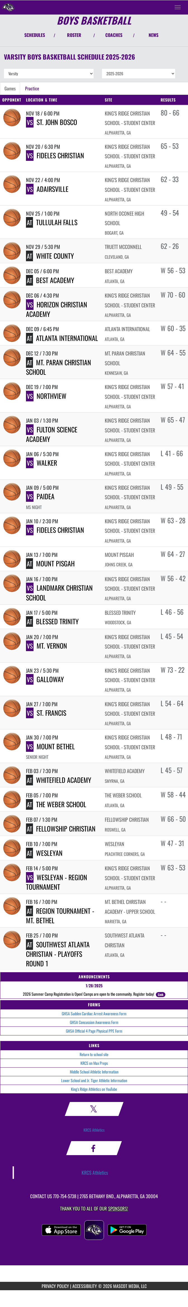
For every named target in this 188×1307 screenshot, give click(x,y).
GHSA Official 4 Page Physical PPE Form (94, 1031)
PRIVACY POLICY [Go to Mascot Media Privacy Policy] (55, 1286)
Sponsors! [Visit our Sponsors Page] (118, 1208)
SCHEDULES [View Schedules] (34, 35)
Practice (32, 88)
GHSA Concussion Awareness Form (94, 1022)
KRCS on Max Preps (94, 1063)
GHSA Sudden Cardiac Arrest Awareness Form (94, 1013)
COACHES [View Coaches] (113, 35)
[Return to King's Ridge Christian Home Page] (8, 7)
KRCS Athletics (94, 1130)
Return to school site (94, 1054)
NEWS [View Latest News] (153, 35)
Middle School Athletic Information (94, 1072)
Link (160, 994)
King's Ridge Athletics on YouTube (94, 1089)
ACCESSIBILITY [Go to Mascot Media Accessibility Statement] (84, 1286)
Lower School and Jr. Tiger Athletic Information (94, 1080)
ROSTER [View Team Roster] (74, 35)
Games (10, 88)
